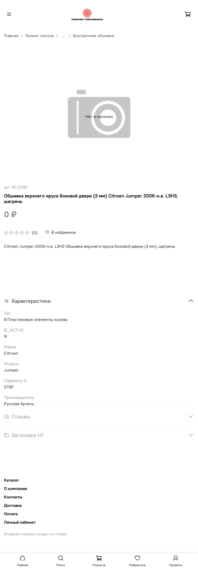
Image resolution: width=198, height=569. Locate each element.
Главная (11, 35)
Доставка (13, 505)
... (63, 35)
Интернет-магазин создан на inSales (35, 534)
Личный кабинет (20, 522)
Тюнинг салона (39, 35)
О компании (15, 488)
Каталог (11, 480)
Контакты (13, 496)
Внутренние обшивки (93, 35)
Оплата (11, 513)
